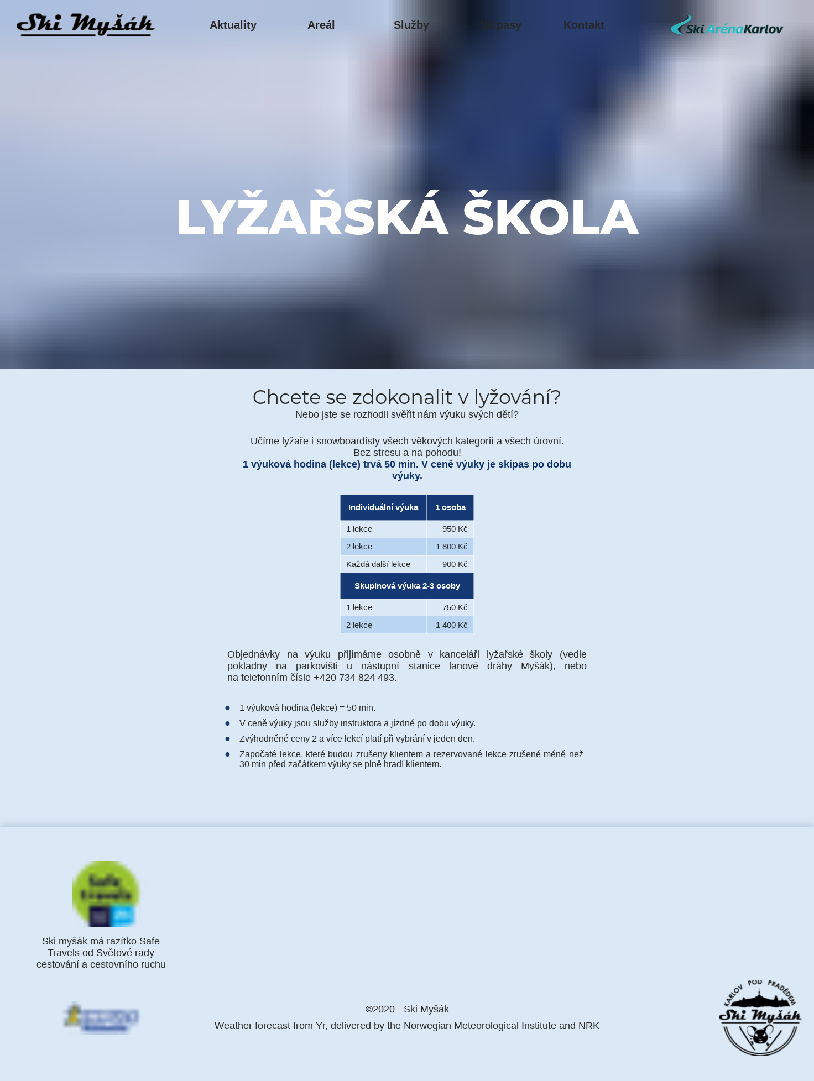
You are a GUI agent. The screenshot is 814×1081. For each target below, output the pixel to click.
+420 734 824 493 (354, 677)
